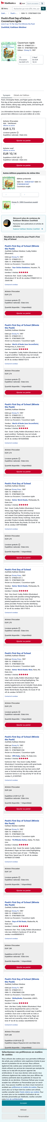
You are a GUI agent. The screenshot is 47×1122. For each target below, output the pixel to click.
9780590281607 (23, 184)
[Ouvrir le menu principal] (5, 8)
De (24, 59)
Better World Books (20, 500)
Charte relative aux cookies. (30, 1092)
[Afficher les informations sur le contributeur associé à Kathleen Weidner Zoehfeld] (13, 27)
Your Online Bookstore (21, 267)
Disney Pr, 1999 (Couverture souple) (25, 202)
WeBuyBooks (17, 998)
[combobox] (26, 8)
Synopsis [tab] (6, 95)
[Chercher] (43, 8)
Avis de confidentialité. (14, 1099)
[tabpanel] (22, 107)
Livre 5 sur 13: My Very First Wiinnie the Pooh (18, 24)
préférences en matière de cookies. (24, 1087)
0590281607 (30, 182)
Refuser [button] (23, 1110)
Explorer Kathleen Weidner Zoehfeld (28, 229)
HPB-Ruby (16, 756)
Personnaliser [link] (23, 1116)
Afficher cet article (9, 125)
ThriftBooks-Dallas (19, 840)
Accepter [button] (23, 1103)
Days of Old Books (19, 921)
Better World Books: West (22, 670)
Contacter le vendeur (11, 284)
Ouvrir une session (33, 3)
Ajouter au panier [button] (23, 140)
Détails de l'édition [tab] (21, 95)
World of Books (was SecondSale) (25, 344)
